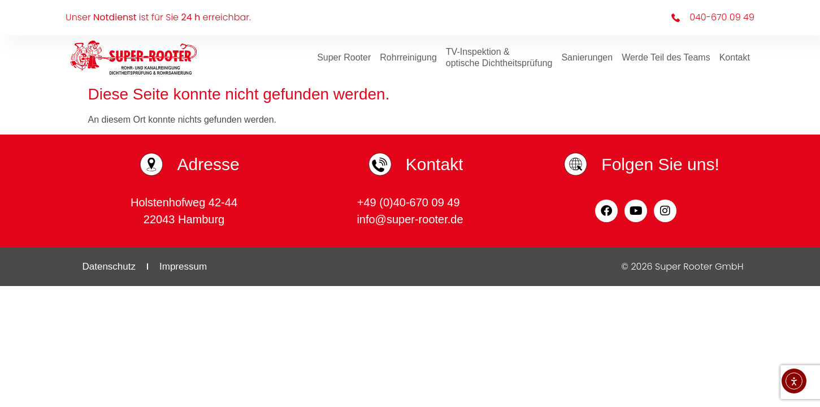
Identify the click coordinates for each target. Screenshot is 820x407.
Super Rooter (344, 57)
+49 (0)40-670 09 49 (410, 202)
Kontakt (734, 57)
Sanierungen (587, 57)
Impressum (183, 266)
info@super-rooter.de (410, 219)
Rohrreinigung (408, 57)
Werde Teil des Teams (666, 57)
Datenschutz (109, 266)
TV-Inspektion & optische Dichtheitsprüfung (499, 57)
